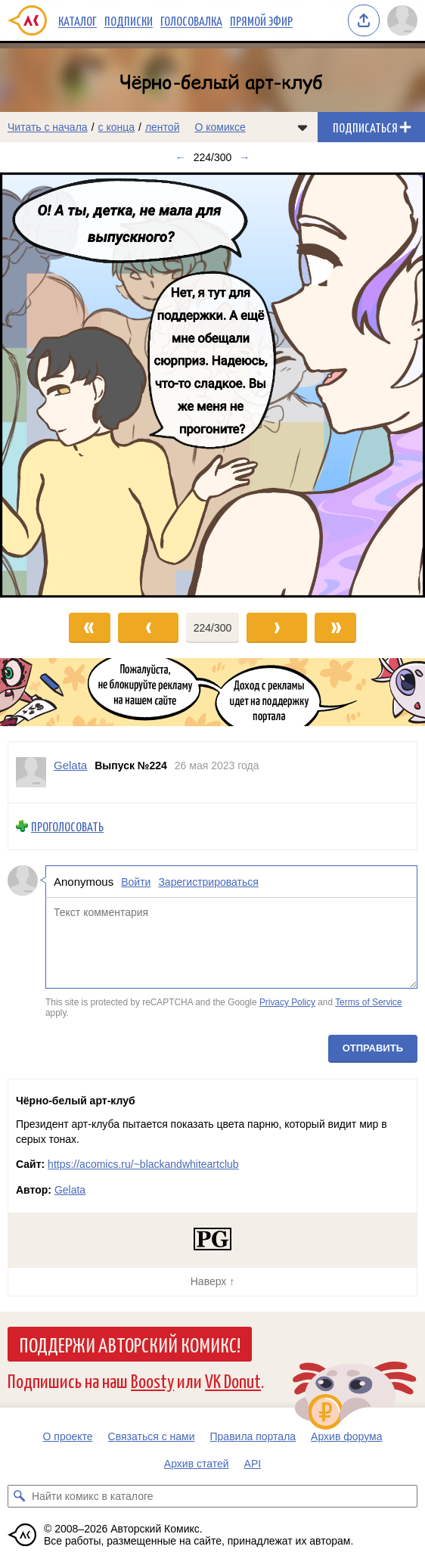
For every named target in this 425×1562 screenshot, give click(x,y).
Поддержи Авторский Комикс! (129, 1344)
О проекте (68, 1436)
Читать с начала (48, 127)
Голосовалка (191, 20)
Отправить (373, 1048)
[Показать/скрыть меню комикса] (302, 127)
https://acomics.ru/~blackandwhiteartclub (143, 1164)
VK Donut (233, 1380)
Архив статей (196, 1464)
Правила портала (253, 1436)
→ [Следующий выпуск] (244, 157)
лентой (162, 127)
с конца (116, 127)
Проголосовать (67, 826)
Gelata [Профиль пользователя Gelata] (70, 765)
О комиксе (219, 127)
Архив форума (346, 1436)
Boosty (152, 1380)
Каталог (77, 20)
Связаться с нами (151, 1436)
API (253, 1464)
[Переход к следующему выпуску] (212, 385)
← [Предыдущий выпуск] (180, 157)
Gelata (69, 1190)
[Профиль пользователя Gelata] (31, 772)
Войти (135, 882)
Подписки (128, 20)
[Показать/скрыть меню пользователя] (402, 20)
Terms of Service (368, 1003)
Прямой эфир (261, 20)
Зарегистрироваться (208, 882)
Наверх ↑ (212, 1281)
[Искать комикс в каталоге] (18, 1496)
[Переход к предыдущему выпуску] (53, 385)
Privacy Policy (287, 1003)
